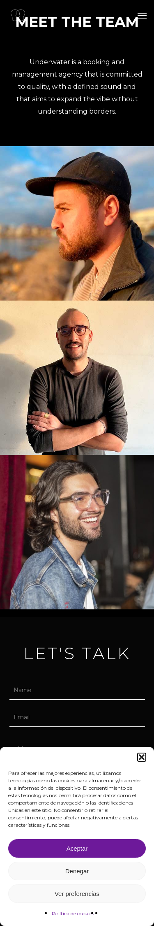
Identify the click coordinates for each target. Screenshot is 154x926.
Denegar (77, 871)
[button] (142, 757)
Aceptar (77, 848)
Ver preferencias (77, 893)
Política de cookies (73, 913)
